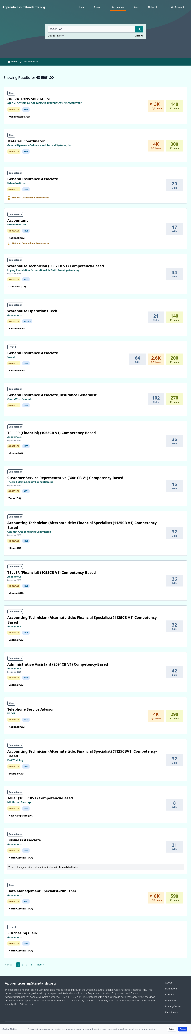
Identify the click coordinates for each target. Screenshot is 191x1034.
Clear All (139, 35)
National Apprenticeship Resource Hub (125, 989)
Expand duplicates (68, 867)
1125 (26, 230)
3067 (26, 279)
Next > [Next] (40, 964)
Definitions (171, 988)
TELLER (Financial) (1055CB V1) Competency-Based (51, 432)
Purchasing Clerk (22, 932)
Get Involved (177, 7)
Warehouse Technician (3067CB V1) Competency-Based (55, 265)
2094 (26, 677)
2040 (26, 189)
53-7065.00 (14, 279)
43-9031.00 (14, 901)
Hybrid (12, 346)
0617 (26, 901)
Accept (183, 1029)
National (152, 7)
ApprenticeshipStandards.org (30, 983)
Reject (171, 1029)
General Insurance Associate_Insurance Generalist (52, 394)
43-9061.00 (14, 943)
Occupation (118, 7)
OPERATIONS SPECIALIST (29, 99)
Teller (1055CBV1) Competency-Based (40, 797)
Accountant (17, 220)
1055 (26, 446)
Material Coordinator (26, 141)
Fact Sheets (171, 1012)
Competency (15, 172)
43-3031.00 (14, 230)
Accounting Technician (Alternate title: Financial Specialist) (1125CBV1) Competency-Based (82, 753)
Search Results (31, 61)
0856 (26, 109)
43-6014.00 (14, 677)
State (136, 7)
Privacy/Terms (173, 1006)
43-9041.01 (14, 189)
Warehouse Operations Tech (32, 310)
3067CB (27, 321)
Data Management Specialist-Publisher (41, 890)
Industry (98, 7)
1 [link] (18, 964)
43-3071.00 (14, 446)
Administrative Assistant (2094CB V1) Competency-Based (57, 664)
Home (81, 7)
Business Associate (24, 840)
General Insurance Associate (32, 178)
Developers (171, 1000)
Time (11, 93)
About (168, 982)
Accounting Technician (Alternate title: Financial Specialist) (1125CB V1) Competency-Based (82, 525)
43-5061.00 (14, 109)
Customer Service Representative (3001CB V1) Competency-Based (65, 477)
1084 (26, 943)
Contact (169, 994)
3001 (26, 491)
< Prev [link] (8, 964)
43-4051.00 (14, 491)
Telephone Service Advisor (30, 709)
